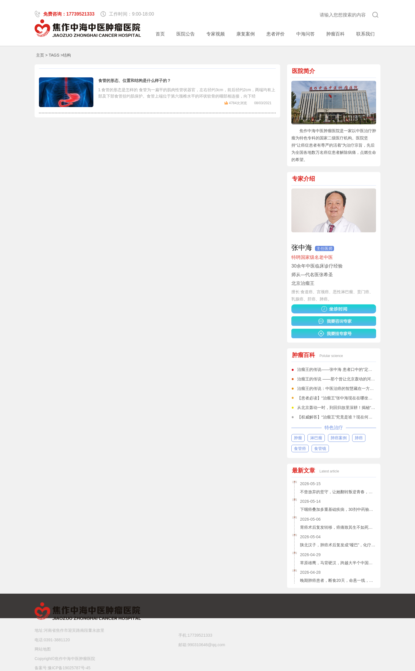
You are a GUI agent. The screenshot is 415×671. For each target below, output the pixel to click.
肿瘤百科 (335, 33)
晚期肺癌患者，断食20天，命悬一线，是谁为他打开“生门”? (338, 580)
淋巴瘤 (316, 438)
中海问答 (305, 33)
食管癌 (300, 448)
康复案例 (245, 33)
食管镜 (320, 448)
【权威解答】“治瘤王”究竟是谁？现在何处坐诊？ (340, 417)
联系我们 (365, 33)
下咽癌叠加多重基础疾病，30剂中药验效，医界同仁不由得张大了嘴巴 (338, 509)
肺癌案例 (339, 438)
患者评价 (275, 33)
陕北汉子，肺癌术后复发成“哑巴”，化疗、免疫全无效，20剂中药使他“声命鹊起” (338, 545)
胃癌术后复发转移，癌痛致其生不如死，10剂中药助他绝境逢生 (338, 527)
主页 (40, 55)
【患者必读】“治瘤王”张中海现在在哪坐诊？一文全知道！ (349, 398)
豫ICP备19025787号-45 (69, 668)
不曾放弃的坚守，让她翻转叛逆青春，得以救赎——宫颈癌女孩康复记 (338, 491)
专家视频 (215, 33)
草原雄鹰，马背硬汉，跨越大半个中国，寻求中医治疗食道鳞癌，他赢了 (338, 562)
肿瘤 (298, 438)
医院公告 (185, 33)
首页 (160, 33)
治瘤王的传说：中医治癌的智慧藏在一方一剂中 (339, 388)
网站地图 (43, 649)
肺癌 (359, 438)
